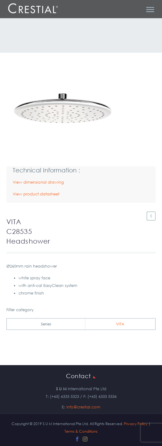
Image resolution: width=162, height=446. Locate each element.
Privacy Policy (135, 423)
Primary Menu (150, 9)
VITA (120, 324)
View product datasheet (36, 194)
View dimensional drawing (38, 182)
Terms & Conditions (81, 431)
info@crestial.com (83, 407)
